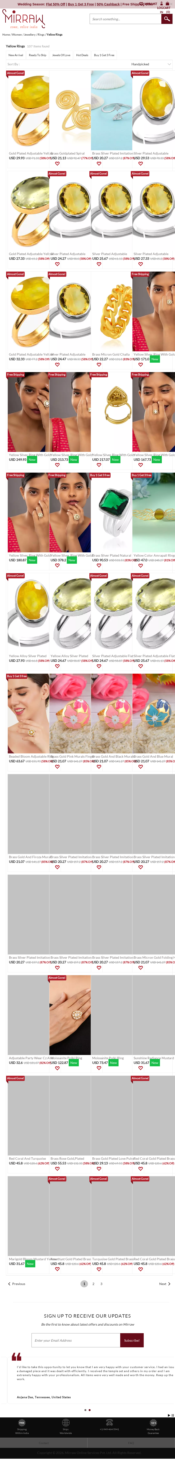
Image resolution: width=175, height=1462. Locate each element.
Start (169, 1415)
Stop (173, 1415)
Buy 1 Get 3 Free (104, 55)
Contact (44, 1443)
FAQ (131, 1443)
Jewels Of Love (61, 55)
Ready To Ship (37, 55)
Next (162, 1284)
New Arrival (15, 55)
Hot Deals (82, 55)
